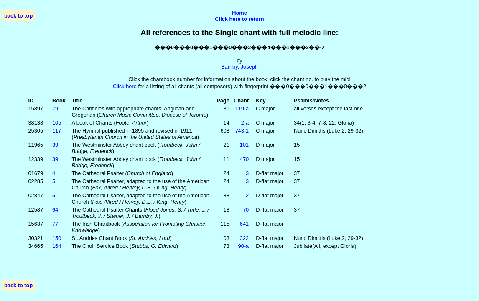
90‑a (243, 246)
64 (55, 210)
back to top (18, 16)
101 (244, 145)
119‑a (242, 108)
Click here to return (239, 19)
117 (56, 131)
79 (55, 108)
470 (244, 159)
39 (55, 145)
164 (56, 246)
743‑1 (242, 131)
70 (246, 210)
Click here (125, 86)
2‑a (245, 123)
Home (239, 13)
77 (55, 224)
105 (56, 123)
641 (244, 224)
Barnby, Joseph (239, 67)
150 (56, 238)
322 (244, 238)
